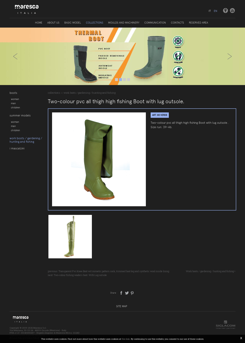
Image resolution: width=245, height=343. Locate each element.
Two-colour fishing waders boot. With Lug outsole (80, 275)
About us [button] (53, 22)
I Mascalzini (17, 148)
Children (15, 107)
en (215, 10)
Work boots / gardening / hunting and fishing (26, 140)
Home (38, 22)
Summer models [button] (20, 115)
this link (126, 338)
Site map (121, 306)
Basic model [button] (72, 22)
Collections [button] (94, 22)
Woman (15, 99)
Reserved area (198, 22)
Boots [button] (13, 93)
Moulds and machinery (123, 22)
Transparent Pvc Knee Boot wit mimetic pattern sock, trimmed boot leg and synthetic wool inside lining (114, 271)
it (210, 10)
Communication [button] (155, 22)
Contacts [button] (177, 22)
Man (13, 103)
